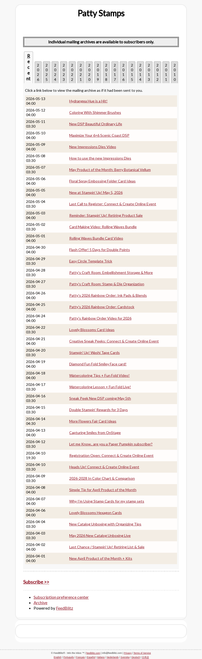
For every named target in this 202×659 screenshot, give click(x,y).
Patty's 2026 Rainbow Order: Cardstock (101, 307)
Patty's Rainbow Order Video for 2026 (100, 318)
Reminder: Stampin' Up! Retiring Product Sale (106, 215)
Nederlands (113, 657)
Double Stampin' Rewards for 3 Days (98, 409)
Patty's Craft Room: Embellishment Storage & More (111, 272)
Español (91, 657)
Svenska (125, 657)
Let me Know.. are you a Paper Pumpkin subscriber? (111, 444)
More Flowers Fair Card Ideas (92, 421)
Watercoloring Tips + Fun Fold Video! (99, 375)
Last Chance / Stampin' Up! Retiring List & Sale (106, 547)
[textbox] (101, 13)
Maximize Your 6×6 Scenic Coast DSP (99, 135)
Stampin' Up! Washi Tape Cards (94, 352)
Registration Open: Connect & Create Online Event (111, 455)
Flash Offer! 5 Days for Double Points (99, 249)
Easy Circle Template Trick (90, 261)
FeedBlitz (64, 607)
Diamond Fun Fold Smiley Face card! (98, 364)
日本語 (145, 657)
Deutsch (135, 657)
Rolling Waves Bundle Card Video (96, 238)
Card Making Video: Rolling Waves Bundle (103, 227)
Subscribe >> (36, 582)
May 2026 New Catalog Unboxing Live (100, 535)
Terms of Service (142, 653)
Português (68, 657)
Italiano (101, 657)
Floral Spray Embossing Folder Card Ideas (102, 181)
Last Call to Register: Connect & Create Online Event (112, 204)
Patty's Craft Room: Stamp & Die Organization (106, 284)
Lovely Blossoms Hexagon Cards (95, 512)
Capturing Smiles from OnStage (95, 432)
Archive (40, 602)
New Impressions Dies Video (92, 146)
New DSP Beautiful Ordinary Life (95, 124)
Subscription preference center (61, 597)
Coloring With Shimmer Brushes (95, 112)
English (57, 657)
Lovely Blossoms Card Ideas (92, 329)
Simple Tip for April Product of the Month (102, 489)
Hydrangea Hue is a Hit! (88, 101)
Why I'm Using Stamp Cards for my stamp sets (106, 501)
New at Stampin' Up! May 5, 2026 (96, 192)
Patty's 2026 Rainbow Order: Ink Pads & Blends (108, 295)
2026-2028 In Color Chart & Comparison (102, 478)
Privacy (128, 653)
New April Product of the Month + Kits (100, 558)
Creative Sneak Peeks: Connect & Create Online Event (114, 341)
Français (80, 657)
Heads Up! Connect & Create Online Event (104, 467)
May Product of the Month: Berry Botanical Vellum (110, 169)
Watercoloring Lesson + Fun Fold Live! (100, 387)
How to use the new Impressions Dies (100, 158)
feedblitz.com (93, 653)
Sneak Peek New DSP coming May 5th (100, 398)
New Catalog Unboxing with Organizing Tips (105, 524)
